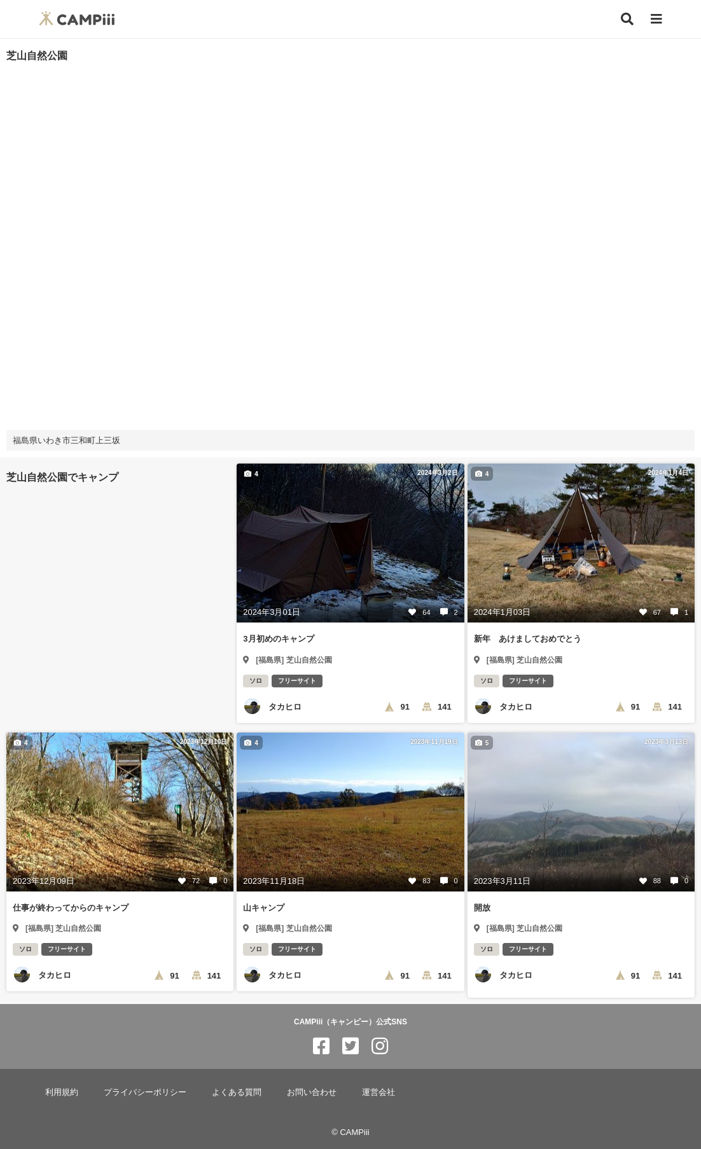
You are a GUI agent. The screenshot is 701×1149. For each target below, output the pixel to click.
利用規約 (61, 1092)
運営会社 (378, 1092)
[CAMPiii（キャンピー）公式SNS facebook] (321, 1046)
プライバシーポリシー (145, 1092)
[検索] (627, 19)
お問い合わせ (312, 1092)
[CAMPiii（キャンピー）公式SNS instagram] (379, 1046)
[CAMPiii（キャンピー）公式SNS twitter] (350, 1046)
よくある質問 (236, 1092)
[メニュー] (656, 19)
